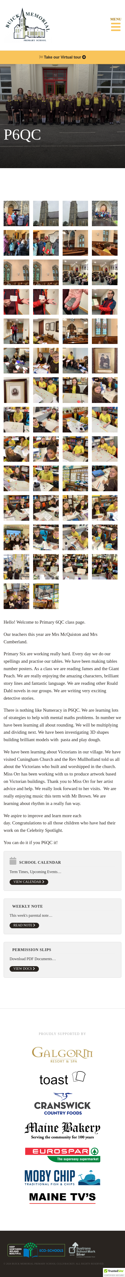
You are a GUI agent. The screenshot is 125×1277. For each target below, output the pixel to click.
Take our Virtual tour (62, 57)
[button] (114, 1272)
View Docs (24, 968)
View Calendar (28, 882)
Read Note (24, 925)
